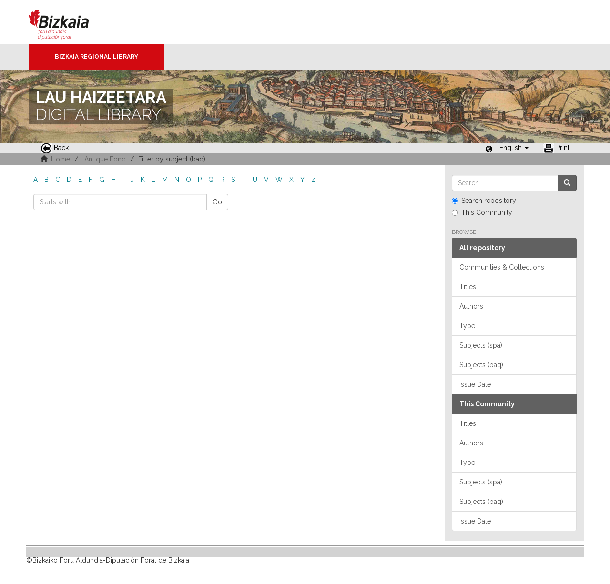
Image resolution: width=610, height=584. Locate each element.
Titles (467, 287)
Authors (471, 306)
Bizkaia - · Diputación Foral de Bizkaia (69, 22)
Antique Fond (105, 159)
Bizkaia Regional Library (96, 56)
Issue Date (475, 384)
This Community (482, 212)
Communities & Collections (501, 267)
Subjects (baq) (481, 365)
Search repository (484, 200)
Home (60, 159)
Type (467, 326)
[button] (514, 147)
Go (217, 202)
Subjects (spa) (480, 345)
